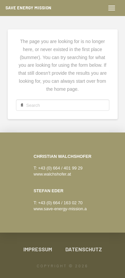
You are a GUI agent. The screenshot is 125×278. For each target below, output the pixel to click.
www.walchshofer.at (52, 174)
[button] (112, 8)
